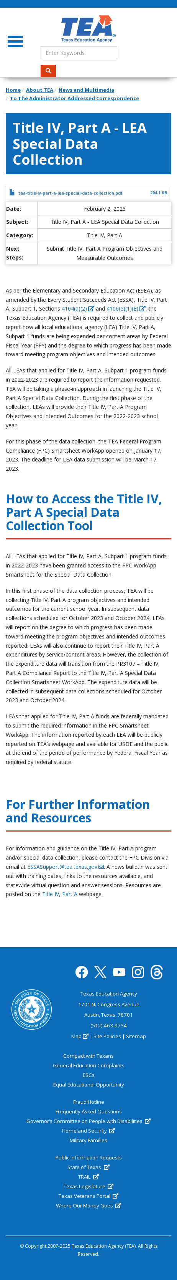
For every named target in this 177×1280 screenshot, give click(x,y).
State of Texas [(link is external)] (88, 1167)
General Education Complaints (89, 1065)
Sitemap (136, 1036)
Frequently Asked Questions (89, 1111)
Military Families (88, 1140)
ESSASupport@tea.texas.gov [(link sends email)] (65, 866)
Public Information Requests (89, 1157)
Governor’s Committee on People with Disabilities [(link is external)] (88, 1121)
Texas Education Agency (108, 993)
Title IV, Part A (59, 894)
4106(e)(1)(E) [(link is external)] (126, 308)
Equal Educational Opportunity (88, 1084)
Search (51, 70)
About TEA (39, 89)
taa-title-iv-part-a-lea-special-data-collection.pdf (70, 193)
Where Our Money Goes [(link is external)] (88, 1205)
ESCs (89, 1075)
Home (13, 89)
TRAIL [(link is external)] (88, 1176)
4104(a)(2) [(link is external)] (78, 308)
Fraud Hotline (88, 1101)
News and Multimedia (86, 89)
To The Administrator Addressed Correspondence (74, 98)
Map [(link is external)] (79, 1036)
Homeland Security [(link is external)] (88, 1130)
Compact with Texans (88, 1055)
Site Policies (107, 1036)
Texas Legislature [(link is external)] (88, 1186)
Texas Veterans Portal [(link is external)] (88, 1195)
